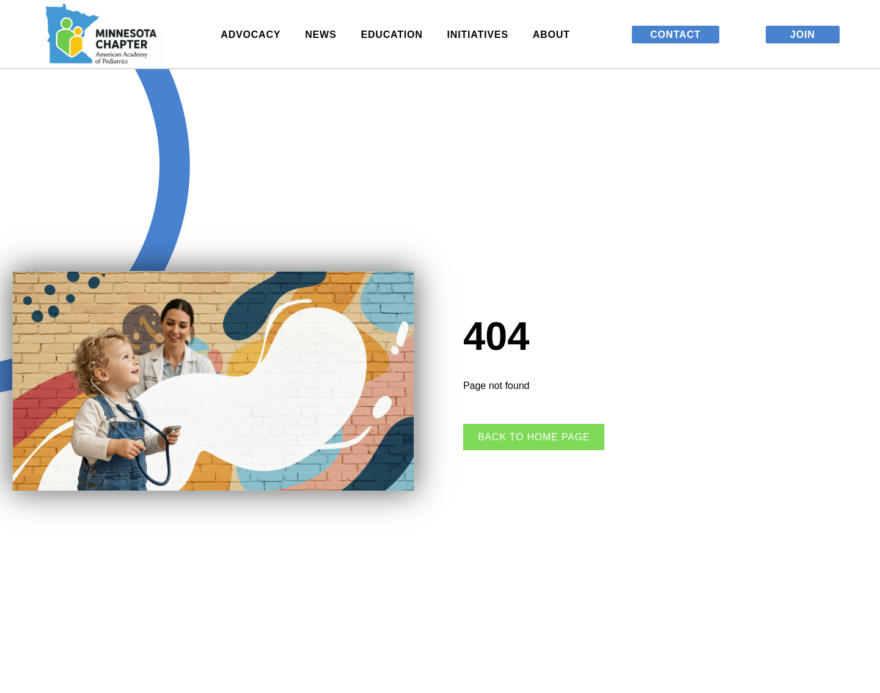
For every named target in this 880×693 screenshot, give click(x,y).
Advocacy (254, 34)
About (554, 34)
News (323, 34)
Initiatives (481, 34)
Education (394, 34)
